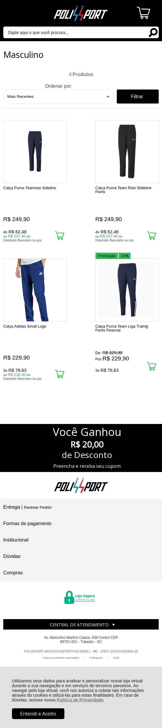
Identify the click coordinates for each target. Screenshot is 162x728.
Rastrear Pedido (38, 513)
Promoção (14, 263)
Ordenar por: (58, 86)
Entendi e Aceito (38, 713)
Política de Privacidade (80, 700)
